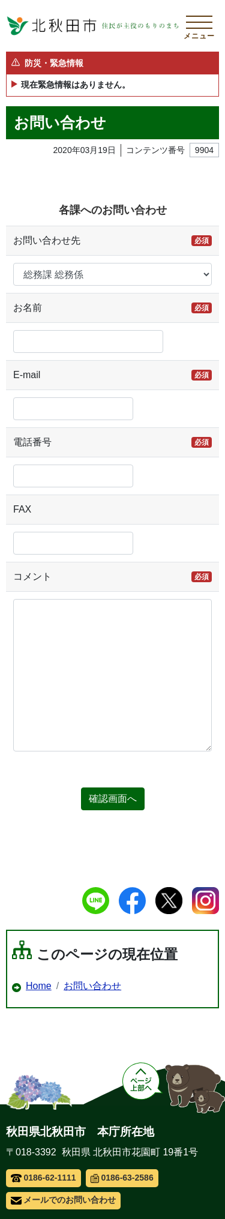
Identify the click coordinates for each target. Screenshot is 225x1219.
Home (39, 986)
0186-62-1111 (43, 1177)
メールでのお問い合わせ (63, 1200)
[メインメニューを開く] (199, 26)
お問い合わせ (92, 986)
